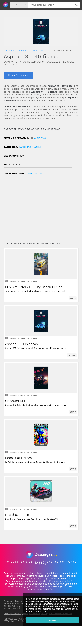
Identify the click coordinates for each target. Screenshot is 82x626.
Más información (39, 611)
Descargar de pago (18, 75)
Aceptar (52, 620)
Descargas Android (12, 613)
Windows (40, 138)
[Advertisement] (41, 210)
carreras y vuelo (29, 147)
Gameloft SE (34, 173)
